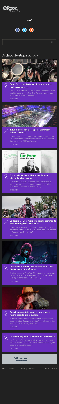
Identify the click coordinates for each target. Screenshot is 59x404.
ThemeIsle (53, 368)
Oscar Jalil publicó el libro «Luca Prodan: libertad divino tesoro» (29, 177)
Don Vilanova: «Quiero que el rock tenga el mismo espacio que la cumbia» (30, 315)
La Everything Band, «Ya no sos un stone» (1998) (33, 338)
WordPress (31, 368)
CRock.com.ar (12, 368)
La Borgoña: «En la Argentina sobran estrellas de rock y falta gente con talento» (33, 223)
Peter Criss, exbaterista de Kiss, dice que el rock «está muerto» (31, 85)
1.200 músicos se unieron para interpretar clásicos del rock (30, 131)
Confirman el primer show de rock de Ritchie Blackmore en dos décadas (31, 269)
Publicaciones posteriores (20, 361)
